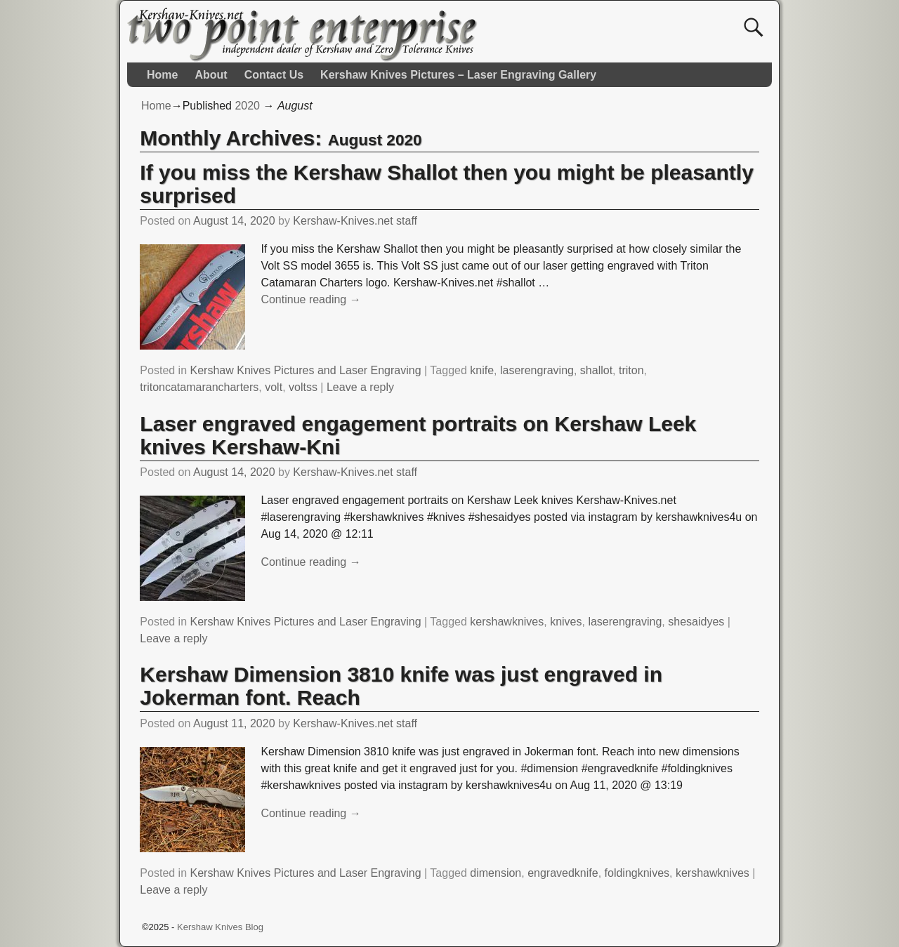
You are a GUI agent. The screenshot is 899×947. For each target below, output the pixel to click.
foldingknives (637, 873)
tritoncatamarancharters (199, 387)
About (211, 75)
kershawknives (507, 622)
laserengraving (537, 370)
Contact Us (273, 75)
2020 (247, 106)
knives (566, 622)
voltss (303, 387)
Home (162, 75)
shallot (596, 370)
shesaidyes (696, 622)
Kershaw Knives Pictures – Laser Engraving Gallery (458, 75)
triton (631, 370)
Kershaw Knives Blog (220, 927)
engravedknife (562, 873)
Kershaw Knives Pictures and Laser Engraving (305, 370)
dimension (495, 873)
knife (482, 370)
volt (273, 387)
